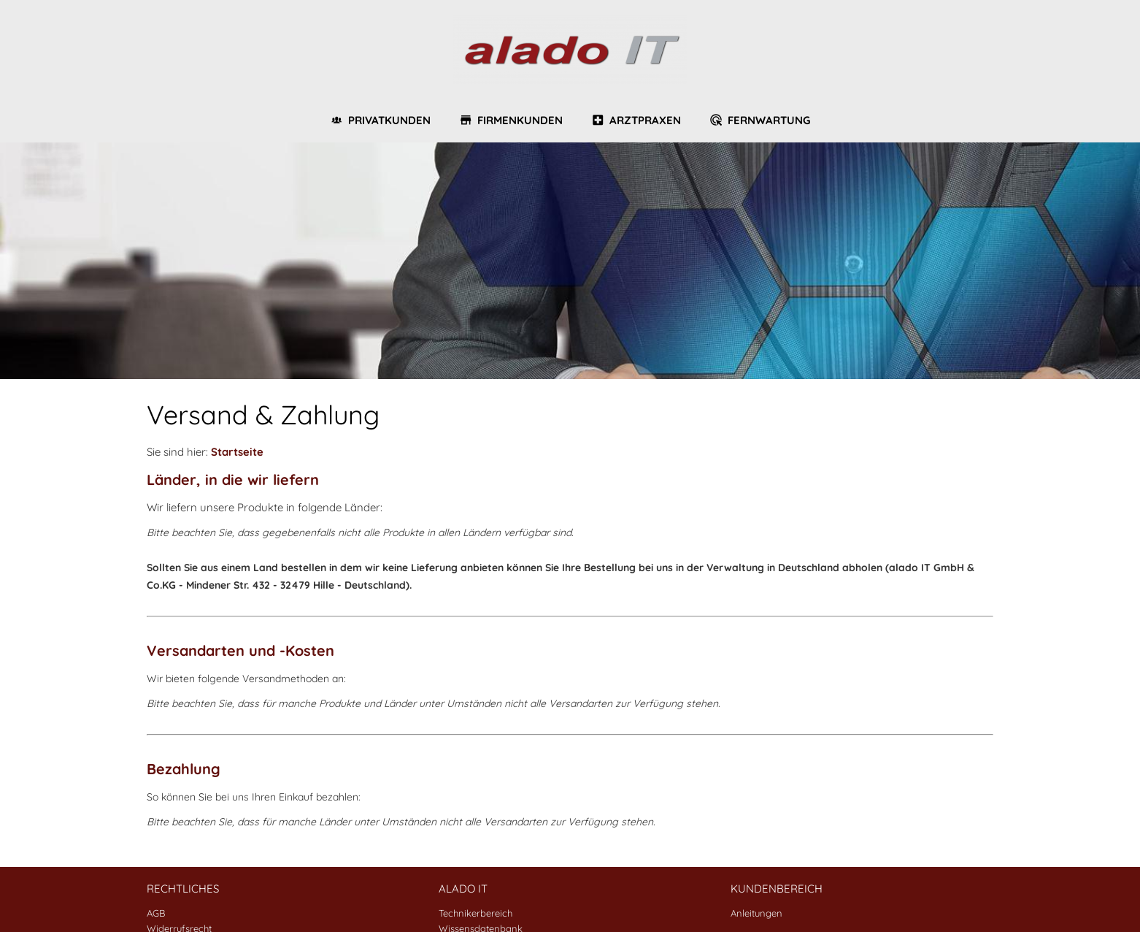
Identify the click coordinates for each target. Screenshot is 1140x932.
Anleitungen (756, 913)
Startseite (237, 452)
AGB (156, 913)
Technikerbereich (475, 913)
